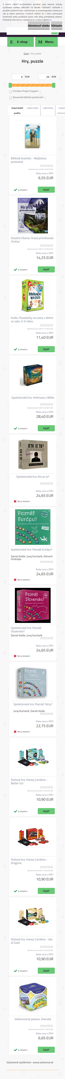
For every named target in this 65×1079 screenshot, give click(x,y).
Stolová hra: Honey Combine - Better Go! (29, 781)
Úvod (26, 53)
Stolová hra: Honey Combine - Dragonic (29, 861)
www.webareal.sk (43, 1062)
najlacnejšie (32, 108)
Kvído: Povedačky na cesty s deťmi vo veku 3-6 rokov (32, 319)
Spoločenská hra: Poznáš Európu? (31, 549)
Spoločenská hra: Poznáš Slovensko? (26, 629)
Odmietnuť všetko (39, 25)
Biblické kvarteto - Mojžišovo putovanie (28, 160)
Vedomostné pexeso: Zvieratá (33, 1019)
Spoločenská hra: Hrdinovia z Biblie (32, 397)
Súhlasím (56, 25)
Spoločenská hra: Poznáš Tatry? (32, 704)
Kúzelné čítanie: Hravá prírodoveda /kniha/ (32, 239)
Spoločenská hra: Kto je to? (32, 476)
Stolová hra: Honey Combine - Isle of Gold (32, 941)
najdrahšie (48, 108)
